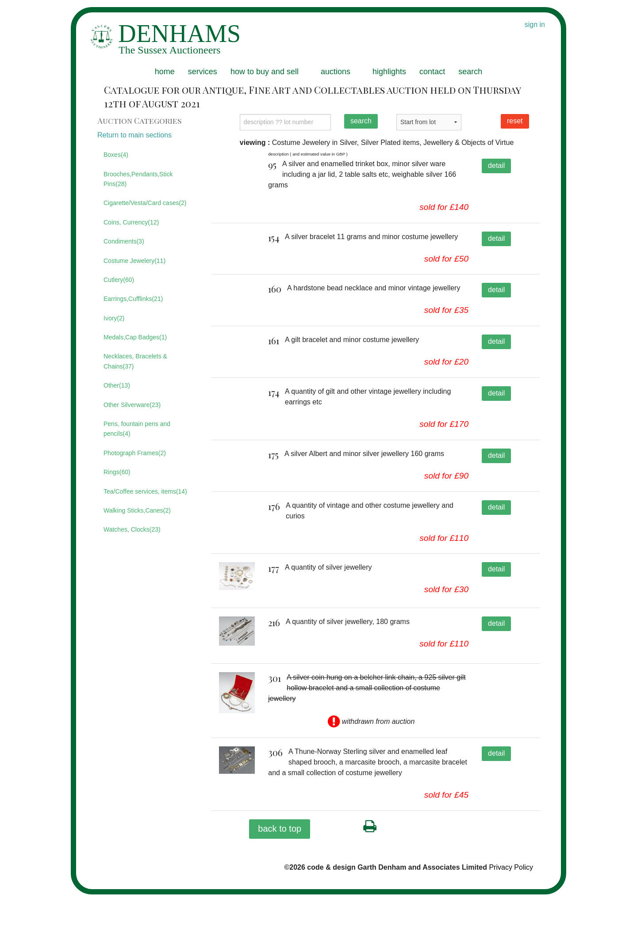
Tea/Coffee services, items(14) (145, 491)
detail (496, 165)
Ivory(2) (114, 318)
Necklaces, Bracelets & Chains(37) (135, 361)
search (470, 71)
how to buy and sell (264, 71)
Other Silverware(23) (132, 404)
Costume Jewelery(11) (134, 260)
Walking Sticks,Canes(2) (137, 510)
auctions (335, 71)
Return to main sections (134, 135)
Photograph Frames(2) (135, 452)
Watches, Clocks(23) (132, 529)
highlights (389, 71)
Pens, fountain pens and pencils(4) (137, 428)
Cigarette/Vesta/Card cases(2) (145, 202)
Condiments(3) (124, 241)
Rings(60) (117, 472)
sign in (535, 24)
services (202, 71)
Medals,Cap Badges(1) (135, 337)
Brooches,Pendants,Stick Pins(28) (138, 179)
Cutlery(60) (119, 279)
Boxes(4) (116, 154)
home (165, 71)
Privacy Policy (511, 905)
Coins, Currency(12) (131, 222)
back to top (279, 866)
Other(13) (117, 385)
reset (515, 121)
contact (432, 71)
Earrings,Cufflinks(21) (133, 298)
